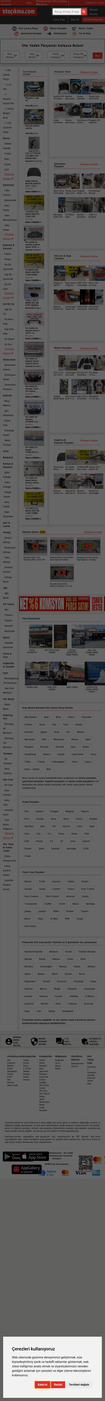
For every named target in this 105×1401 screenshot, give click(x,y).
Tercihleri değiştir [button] (79, 1384)
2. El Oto (27, 1068)
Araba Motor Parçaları (43, 1063)
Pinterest (91, 1078)
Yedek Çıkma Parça (26, 1063)
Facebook (91, 1067)
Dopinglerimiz (77, 1063)
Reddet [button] (58, 1384)
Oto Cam (43, 1091)
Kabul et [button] (42, 1384)
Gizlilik (10, 1074)
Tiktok (90, 1081)
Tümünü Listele (89, 348)
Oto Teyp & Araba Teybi (44, 1096)
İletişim (74, 1066)
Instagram (91, 1072)
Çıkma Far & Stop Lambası (43, 1080)
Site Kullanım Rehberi (11, 1063)
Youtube (91, 1075)
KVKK (9, 1077)
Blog (89, 1083)
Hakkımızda (12, 1085)
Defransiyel (44, 1102)
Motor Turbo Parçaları (43, 1107)
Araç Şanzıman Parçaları (43, 1071)
